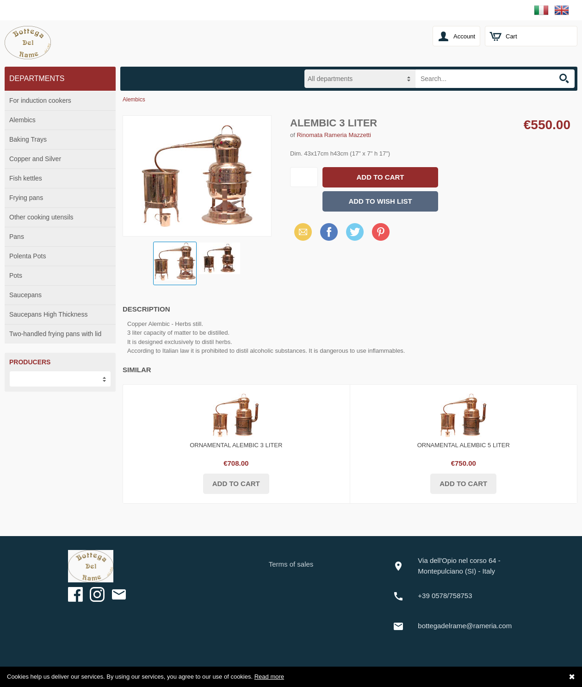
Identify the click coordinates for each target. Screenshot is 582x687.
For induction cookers (40, 100)
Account (464, 36)
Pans (16, 236)
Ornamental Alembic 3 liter (236, 445)
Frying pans (26, 197)
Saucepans (25, 295)
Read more (269, 676)
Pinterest (381, 231)
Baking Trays (28, 139)
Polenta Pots (27, 256)
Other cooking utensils (41, 217)
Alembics (22, 120)
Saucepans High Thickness (48, 314)
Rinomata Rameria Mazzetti (334, 134)
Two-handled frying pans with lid (55, 333)
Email (300, 231)
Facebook (329, 231)
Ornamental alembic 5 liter (463, 445)
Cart (511, 36)
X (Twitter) (355, 235)
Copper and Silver (35, 158)
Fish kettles (25, 178)
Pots (15, 275)
